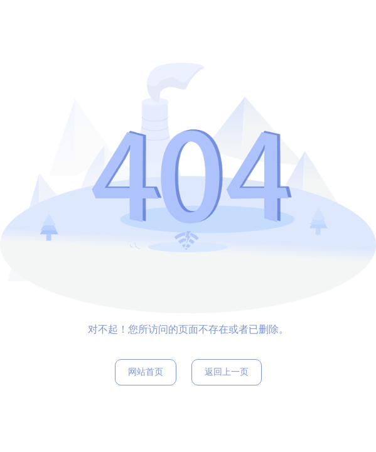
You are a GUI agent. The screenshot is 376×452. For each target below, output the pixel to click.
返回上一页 (227, 372)
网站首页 (145, 372)
